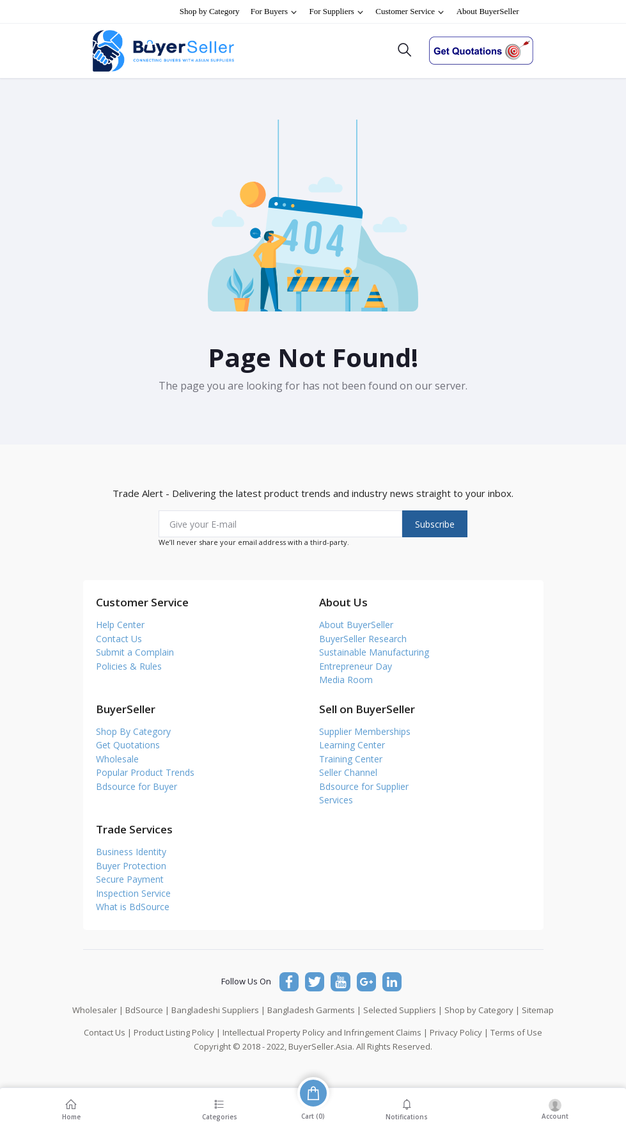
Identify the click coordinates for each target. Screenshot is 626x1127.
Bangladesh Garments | (314, 1010)
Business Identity (131, 852)
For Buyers (274, 11)
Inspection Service (133, 893)
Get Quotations (128, 745)
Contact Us (119, 639)
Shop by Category (210, 11)
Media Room (346, 680)
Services (336, 800)
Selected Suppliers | (402, 1010)
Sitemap (538, 1010)
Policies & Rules (129, 666)
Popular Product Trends (145, 772)
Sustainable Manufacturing (374, 652)
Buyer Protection (131, 866)
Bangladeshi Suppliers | (218, 1010)
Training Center (350, 759)
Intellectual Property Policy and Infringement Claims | (325, 1032)
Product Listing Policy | (177, 1032)
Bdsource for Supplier (364, 786)
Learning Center (352, 745)
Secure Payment (130, 879)
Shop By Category (133, 731)
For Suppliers (336, 11)
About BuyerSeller (488, 11)
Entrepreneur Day (355, 666)
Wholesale (117, 759)
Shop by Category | (482, 1010)
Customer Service (410, 11)
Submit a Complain (135, 652)
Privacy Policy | (459, 1032)
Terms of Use (516, 1032)
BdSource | (147, 1010)
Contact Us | (108, 1032)
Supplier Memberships (365, 731)
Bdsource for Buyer (136, 786)
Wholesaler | (97, 1010)
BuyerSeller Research (363, 639)
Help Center (120, 625)
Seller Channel (348, 772)
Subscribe (435, 524)
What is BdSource (132, 907)
